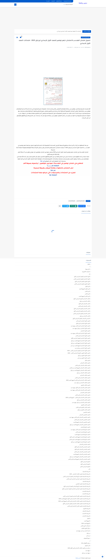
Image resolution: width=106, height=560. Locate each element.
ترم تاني (88, 535)
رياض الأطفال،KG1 (85, 543)
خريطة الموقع (59, 1)
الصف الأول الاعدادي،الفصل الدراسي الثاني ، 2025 (78, 350)
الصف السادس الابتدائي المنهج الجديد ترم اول (80, 456)
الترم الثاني (87, 293)
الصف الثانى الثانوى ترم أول (83, 409)
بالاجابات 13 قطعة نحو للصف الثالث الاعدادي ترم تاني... (68, 31)
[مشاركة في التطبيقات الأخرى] (59, 206)
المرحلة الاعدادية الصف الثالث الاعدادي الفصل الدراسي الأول (76, 503)
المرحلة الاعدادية (86, 493)
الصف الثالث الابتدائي (85, 363)
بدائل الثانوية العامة (85, 528)
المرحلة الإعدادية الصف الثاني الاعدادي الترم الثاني (78, 506)
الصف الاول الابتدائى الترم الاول (83, 323)
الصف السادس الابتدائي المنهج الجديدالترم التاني (79, 459)
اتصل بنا (48, 1)
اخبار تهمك (87, 269)
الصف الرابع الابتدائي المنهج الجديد (82, 434)
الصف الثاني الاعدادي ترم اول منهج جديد (81, 402)
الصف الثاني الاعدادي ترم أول (83, 400)
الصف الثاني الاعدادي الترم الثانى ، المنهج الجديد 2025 (78, 397)
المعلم (88, 518)
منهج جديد (87, 550)
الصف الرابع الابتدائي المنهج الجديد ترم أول (80, 441)
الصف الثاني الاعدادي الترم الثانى (82, 395)
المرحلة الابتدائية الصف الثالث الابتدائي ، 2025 (79, 474)
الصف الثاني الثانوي (85, 404)
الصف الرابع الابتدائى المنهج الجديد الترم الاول (80, 437)
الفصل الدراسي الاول (85, 464)
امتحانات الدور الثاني (85, 525)
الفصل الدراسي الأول (85, 461)
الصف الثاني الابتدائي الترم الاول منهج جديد (80, 387)
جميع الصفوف (87, 538)
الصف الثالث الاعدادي (85, 375)
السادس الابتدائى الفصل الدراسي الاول (81, 318)
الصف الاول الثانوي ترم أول (84, 355)
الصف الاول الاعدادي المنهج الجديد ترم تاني (80, 345)
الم (89, 469)
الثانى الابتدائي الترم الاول (84, 303)
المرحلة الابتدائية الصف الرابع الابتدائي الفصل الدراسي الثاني (76, 476)
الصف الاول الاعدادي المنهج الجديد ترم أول (80, 340)
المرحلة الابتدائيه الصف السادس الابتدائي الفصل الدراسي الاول (76, 488)
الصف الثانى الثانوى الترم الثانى (83, 407)
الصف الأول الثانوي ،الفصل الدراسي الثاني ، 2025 (79, 353)
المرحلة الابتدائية (69, 4)
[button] (82, 206)
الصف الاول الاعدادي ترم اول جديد (82, 348)
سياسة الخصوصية (67, 1)
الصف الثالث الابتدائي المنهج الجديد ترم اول (80, 370)
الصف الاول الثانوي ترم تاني (84, 358)
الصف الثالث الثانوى (85, 385)
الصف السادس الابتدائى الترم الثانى (82, 451)
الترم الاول (87, 286)
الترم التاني (87, 291)
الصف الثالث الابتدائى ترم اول (83, 372)
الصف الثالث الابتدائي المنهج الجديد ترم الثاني (80, 367)
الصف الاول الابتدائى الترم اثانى (83, 321)
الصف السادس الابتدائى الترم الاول (82, 449)
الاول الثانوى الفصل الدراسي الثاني (82, 284)
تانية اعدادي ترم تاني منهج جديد (83, 530)
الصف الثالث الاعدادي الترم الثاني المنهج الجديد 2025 (78, 380)
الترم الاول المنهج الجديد (84, 288)
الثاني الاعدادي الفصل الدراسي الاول (82, 311)
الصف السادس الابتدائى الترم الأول (82, 446)
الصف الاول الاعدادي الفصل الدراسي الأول (80, 338)
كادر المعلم (87, 545)
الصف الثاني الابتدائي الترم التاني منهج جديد (80, 390)
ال (89, 274)
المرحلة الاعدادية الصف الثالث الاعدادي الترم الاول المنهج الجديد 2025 (74, 498)
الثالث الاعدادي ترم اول (85, 301)
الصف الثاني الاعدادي (85, 392)
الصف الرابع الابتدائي (85, 427)
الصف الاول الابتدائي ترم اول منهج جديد (81, 328)
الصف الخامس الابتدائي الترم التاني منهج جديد (79, 417)
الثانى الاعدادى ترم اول (85, 316)
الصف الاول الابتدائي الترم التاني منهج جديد (80, 325)
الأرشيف (53, 1)
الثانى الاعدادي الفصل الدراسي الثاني (81, 313)
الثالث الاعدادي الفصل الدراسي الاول (81, 298)
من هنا (53, 170)
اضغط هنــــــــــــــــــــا (53, 166)
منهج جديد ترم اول (86, 553)
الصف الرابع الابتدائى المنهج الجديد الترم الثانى (79, 439)
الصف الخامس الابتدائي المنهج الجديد (81, 422)
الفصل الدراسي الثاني (85, 466)
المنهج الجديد (87, 520)
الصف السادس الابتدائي (84, 444)
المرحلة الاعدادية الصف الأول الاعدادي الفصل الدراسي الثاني (76, 496)
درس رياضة (83, 3)
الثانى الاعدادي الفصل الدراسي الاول (82, 308)
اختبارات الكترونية (86, 271)
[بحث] (15, 5)
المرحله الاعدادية (86, 513)
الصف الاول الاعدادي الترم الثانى (82, 335)
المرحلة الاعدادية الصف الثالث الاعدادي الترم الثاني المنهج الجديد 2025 (74, 501)
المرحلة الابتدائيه (86, 481)
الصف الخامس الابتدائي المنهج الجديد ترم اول (80, 424)
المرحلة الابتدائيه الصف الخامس (83, 483)
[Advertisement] (53, 18)
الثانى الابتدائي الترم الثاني (84, 306)
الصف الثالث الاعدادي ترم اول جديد (82, 382)
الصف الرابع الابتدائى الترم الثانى (82, 432)
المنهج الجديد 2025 (85, 523)
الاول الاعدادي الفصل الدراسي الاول (82, 276)
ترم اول (88, 533)
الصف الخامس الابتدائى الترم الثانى (82, 419)
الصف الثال (87, 360)
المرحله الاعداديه (86, 516)
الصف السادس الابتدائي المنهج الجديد (81, 454)
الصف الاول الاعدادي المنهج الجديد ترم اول (80, 343)
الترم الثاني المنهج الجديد (84, 296)
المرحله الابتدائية (86, 511)
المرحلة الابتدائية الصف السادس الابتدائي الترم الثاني (78, 479)
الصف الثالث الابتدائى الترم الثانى (82, 365)
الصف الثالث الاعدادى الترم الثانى (82, 377)
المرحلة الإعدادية (86, 491)
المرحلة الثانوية (86, 508)
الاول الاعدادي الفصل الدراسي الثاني (82, 279)
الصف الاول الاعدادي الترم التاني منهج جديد (80, 333)
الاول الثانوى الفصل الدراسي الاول (82, 281)
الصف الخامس (86, 412)
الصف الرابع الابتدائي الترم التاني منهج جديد (80, 429)
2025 (89, 264)
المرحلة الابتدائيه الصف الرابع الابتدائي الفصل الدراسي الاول (76, 486)
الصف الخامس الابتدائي (84, 414)
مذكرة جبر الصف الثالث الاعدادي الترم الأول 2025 (79, 548)
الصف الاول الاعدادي (85, 37)
